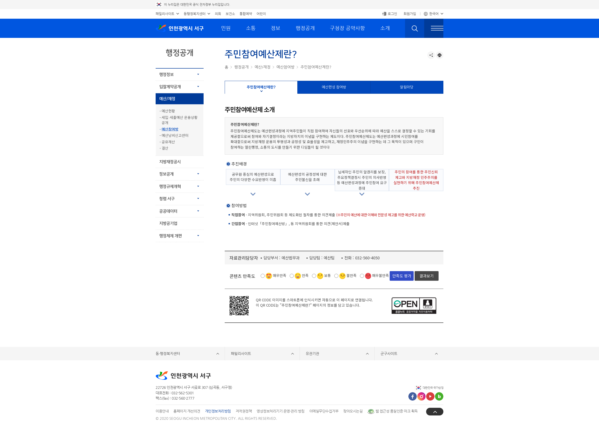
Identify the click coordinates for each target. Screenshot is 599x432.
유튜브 (430, 396)
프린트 (439, 55)
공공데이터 (168, 211)
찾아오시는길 (353, 411)
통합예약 (246, 14)
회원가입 (410, 14)
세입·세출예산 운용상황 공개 (180, 120)
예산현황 (168, 111)
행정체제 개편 (177, 234)
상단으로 (434, 411)
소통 (251, 28)
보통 (327, 275)
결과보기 (426, 276)
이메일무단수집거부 (324, 411)
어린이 (261, 14)
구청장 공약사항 (347, 28)
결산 (165, 148)
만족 (305, 275)
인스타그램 (421, 396)
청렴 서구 (167, 199)
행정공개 (305, 28)
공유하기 (431, 55)
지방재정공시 (170, 162)
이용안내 (162, 411)
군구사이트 (389, 353)
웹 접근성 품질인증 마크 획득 (392, 411)
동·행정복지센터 (168, 353)
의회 (218, 14)
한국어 (434, 14)
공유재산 (168, 142)
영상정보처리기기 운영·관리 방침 (281, 411)
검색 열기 (414, 28)
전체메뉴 (433, 28)
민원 (226, 28)
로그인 (392, 14)
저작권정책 (244, 411)
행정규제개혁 (170, 186)
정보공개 (166, 174)
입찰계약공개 (170, 87)
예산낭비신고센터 (175, 136)
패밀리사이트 (165, 14)
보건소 (230, 14)
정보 (275, 28)
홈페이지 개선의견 (186, 411)
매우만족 (279, 275)
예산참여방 (170, 129)
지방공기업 (168, 223)
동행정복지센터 (195, 14)
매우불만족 (380, 275)
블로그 (439, 396)
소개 (385, 28)
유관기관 (312, 353)
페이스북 (412, 396)
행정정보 (166, 74)
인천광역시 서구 (180, 28)
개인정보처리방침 (218, 411)
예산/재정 (167, 99)
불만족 (351, 275)
